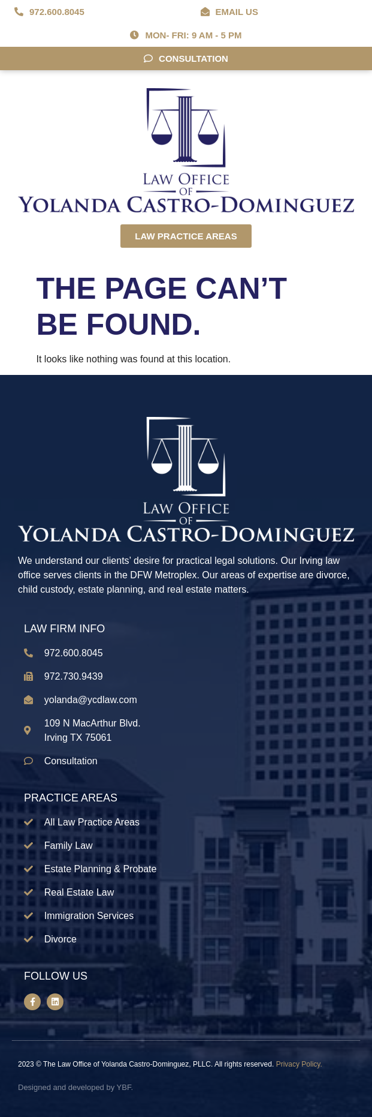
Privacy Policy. (299, 1064)
